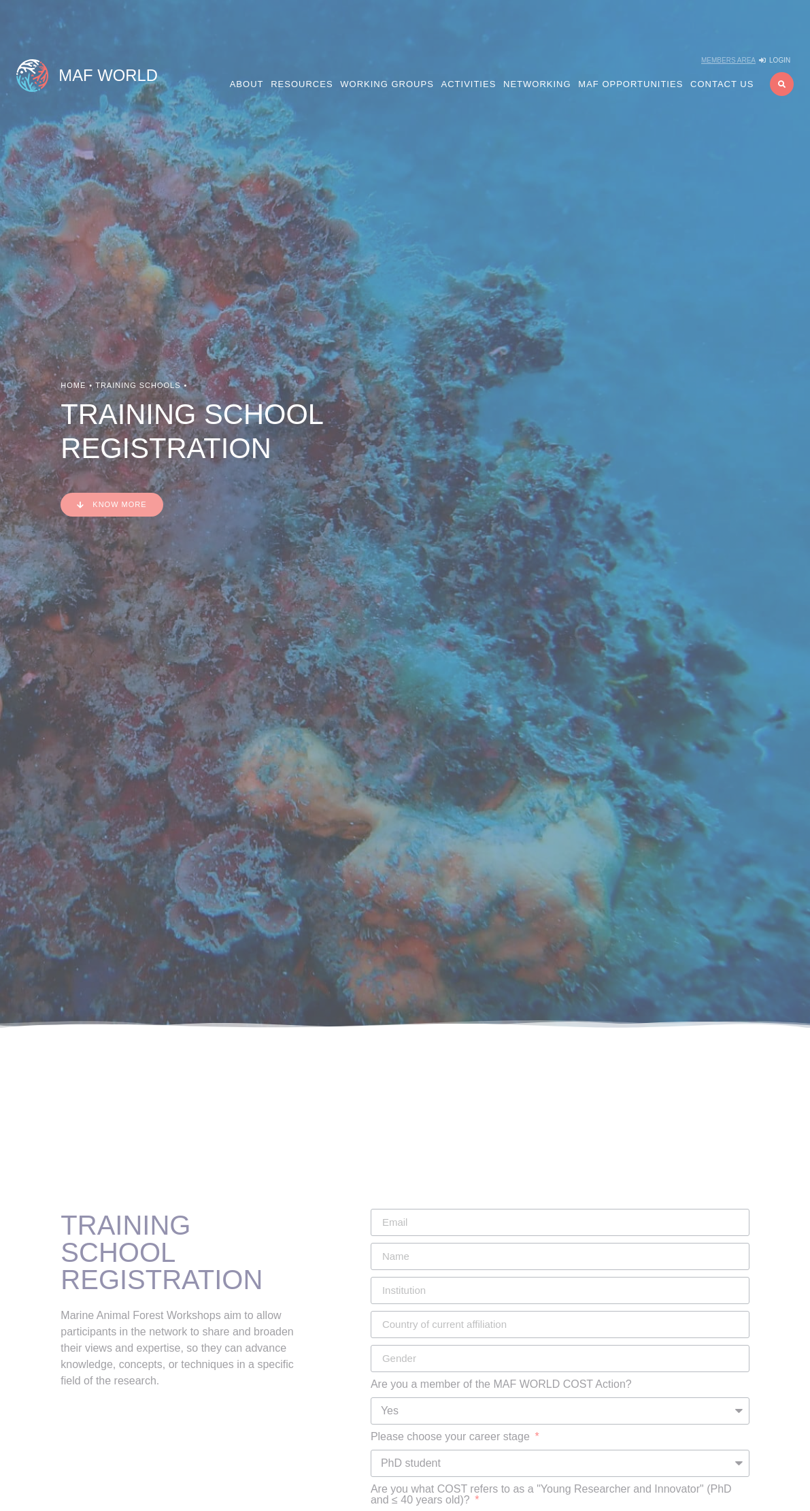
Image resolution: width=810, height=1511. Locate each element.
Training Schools (137, 385)
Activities (468, 84)
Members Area (728, 60)
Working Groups (387, 84)
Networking (537, 84)
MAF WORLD (108, 75)
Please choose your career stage (452, 1436)
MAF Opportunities (630, 84)
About (247, 84)
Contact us (722, 84)
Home (73, 385)
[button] (782, 84)
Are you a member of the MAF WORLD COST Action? (501, 1384)
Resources (302, 84)
